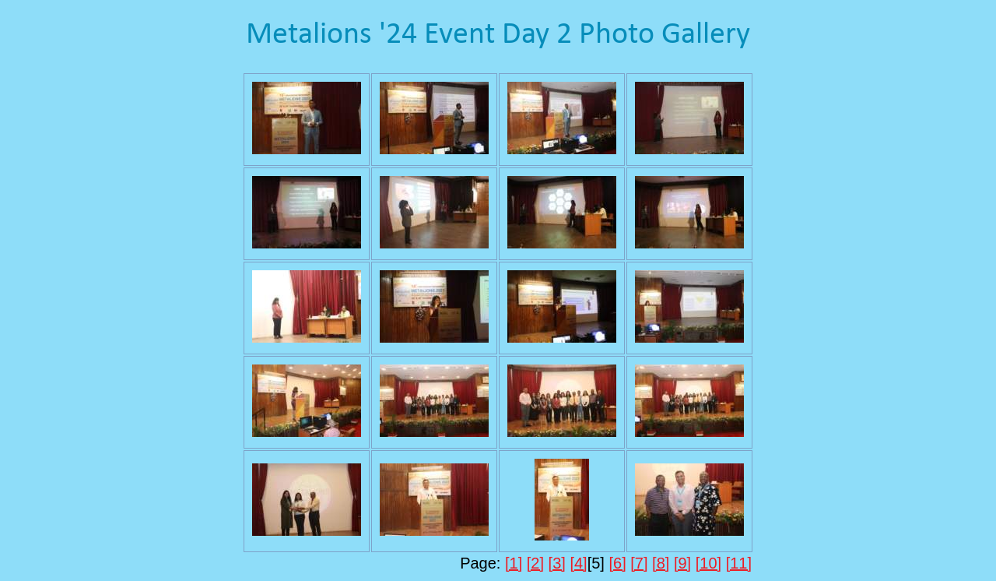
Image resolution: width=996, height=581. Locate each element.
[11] (739, 563)
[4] (578, 563)
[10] (708, 563)
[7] (638, 563)
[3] (557, 563)
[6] (617, 563)
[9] (682, 563)
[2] (535, 563)
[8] (660, 563)
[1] (513, 563)
